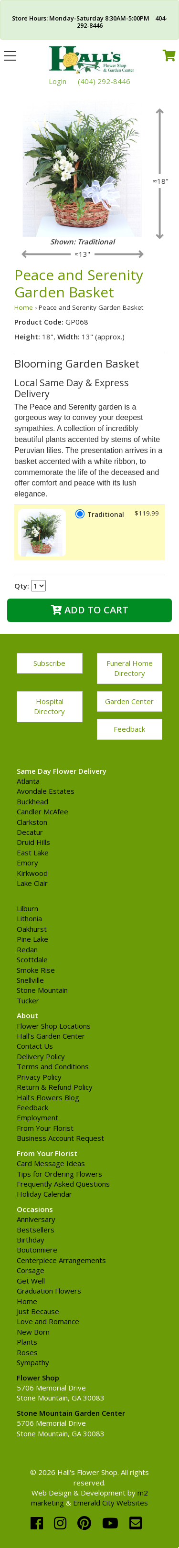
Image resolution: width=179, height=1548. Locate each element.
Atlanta (28, 781)
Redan (27, 949)
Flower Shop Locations (54, 1026)
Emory (27, 862)
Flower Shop (38, 1377)
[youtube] (112, 1523)
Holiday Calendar (44, 1194)
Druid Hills (33, 842)
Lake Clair (32, 883)
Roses (27, 1352)
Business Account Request (60, 1138)
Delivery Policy (41, 1056)
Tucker (28, 1000)
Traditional (105, 514)
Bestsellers (35, 1229)
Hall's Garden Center (51, 1036)
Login (57, 81)
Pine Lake (32, 939)
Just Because (38, 1311)
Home (23, 307)
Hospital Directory (49, 706)
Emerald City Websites (110, 1502)
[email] (135, 1523)
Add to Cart (89, 609)
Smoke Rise (36, 970)
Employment (37, 1117)
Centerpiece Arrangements (61, 1260)
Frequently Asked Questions (63, 1184)
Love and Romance (48, 1321)
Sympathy (33, 1362)
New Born (33, 1332)
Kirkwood (32, 873)
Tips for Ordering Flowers (59, 1174)
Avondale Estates (45, 791)
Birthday (30, 1239)
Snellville (30, 980)
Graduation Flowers (49, 1290)
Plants (27, 1342)
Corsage (30, 1270)
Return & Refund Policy (55, 1087)
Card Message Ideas (51, 1163)
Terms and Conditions (53, 1066)
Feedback (129, 729)
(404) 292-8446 (104, 81)
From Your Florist (45, 1128)
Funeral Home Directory (129, 668)
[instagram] (62, 1523)
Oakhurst (32, 929)
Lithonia (29, 918)
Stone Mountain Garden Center (71, 1413)
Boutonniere (37, 1249)
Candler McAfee (42, 811)
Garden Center (129, 701)
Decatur (30, 832)
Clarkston (32, 822)
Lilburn (27, 908)
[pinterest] (86, 1523)
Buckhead (32, 801)
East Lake (33, 852)
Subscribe (49, 663)
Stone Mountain (42, 990)
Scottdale (32, 959)
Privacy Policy (39, 1077)
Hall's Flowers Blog (48, 1097)
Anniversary (36, 1219)
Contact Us (35, 1046)
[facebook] (39, 1523)
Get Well (31, 1280)
